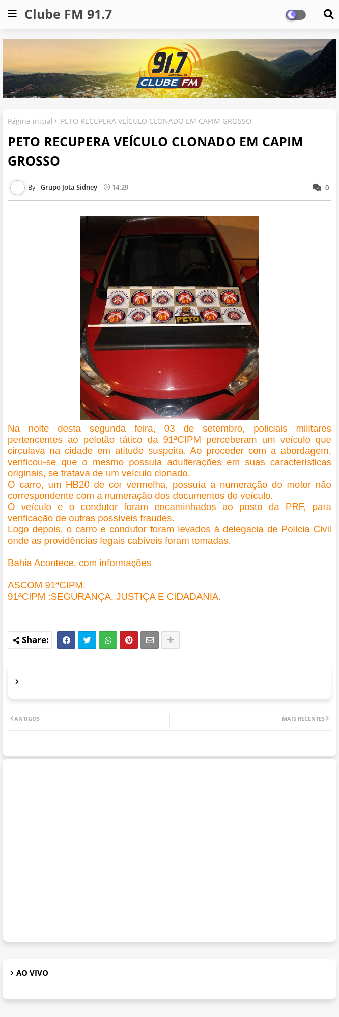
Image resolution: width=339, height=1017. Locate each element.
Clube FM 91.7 (68, 13)
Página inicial (30, 121)
